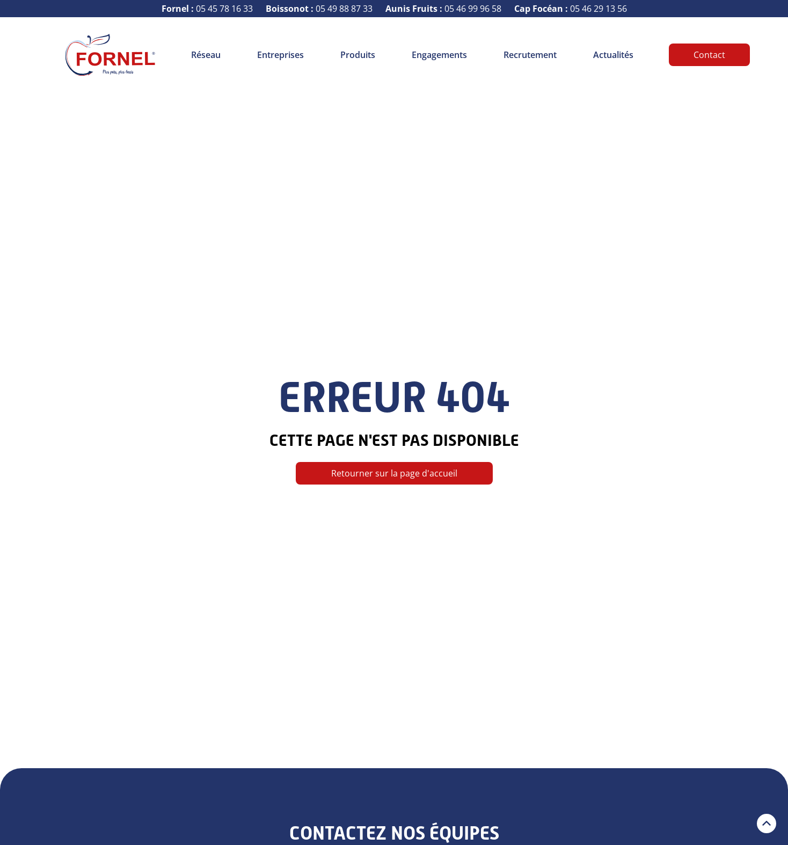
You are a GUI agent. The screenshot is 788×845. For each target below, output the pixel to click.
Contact (709, 55)
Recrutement (530, 55)
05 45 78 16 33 (207, 9)
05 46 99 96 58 (443, 9)
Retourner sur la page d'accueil (394, 473)
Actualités (613, 55)
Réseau (206, 55)
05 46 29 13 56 (570, 9)
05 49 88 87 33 (319, 9)
